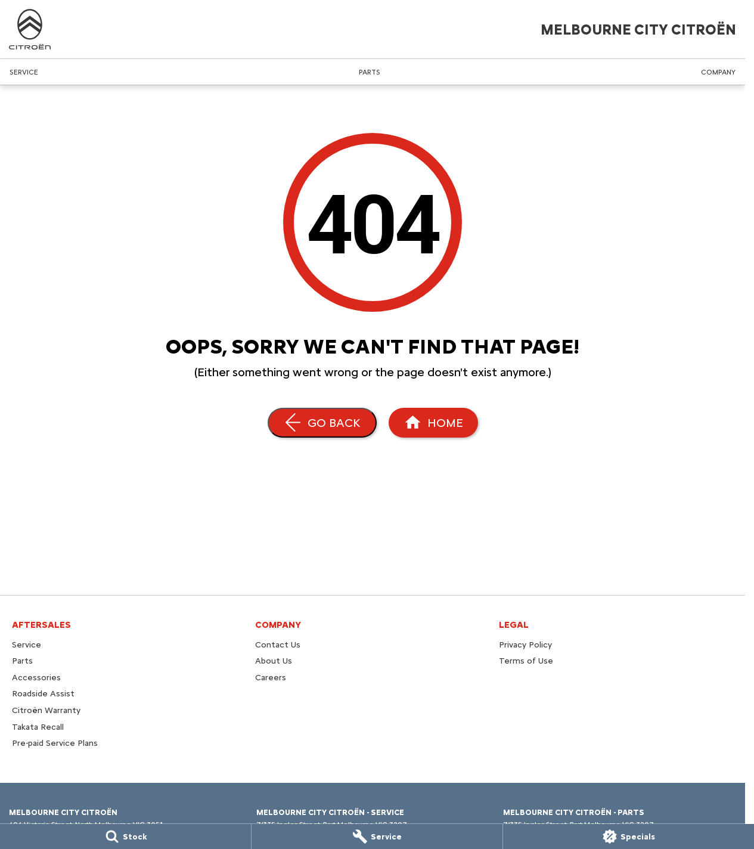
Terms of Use (526, 661)
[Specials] (628, 836)
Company (718, 72)
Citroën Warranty (46, 710)
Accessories (36, 678)
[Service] (377, 836)
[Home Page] (433, 423)
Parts (369, 72)
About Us (273, 661)
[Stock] (125, 836)
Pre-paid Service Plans (55, 743)
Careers (270, 678)
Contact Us (277, 645)
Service (24, 72)
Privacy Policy (525, 645)
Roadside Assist (43, 694)
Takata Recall (38, 727)
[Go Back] (322, 423)
